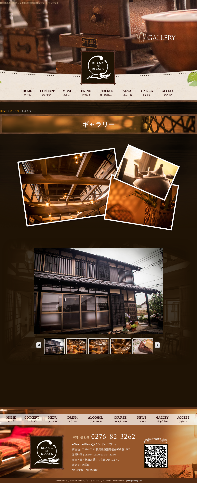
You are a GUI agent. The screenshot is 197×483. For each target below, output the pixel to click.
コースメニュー (106, 92)
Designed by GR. (134, 480)
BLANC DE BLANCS (27, 92)
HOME (3, 111)
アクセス (168, 92)
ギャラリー (147, 92)
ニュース (127, 92)
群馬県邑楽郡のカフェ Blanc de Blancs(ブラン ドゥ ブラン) (29, 3)
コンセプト (47, 92)
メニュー (67, 92)
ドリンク (85, 92)
